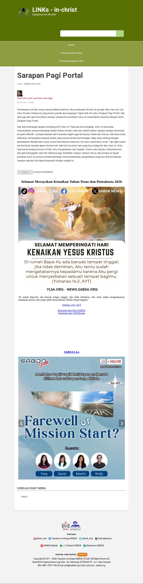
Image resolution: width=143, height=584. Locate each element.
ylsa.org (90, 565)
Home (19, 84)
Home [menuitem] (72, 45)
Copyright (38, 558)
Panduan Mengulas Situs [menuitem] (71, 61)
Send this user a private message (35, 98)
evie (32, 102)
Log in (25, 172)
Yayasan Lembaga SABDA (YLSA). (73, 558)
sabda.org (100, 565)
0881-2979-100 (49, 565)
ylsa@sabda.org (72, 565)
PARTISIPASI (70, 555)
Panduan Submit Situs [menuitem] (71, 53)
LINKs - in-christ (54, 9)
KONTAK (59, 555)
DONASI (82, 555)
